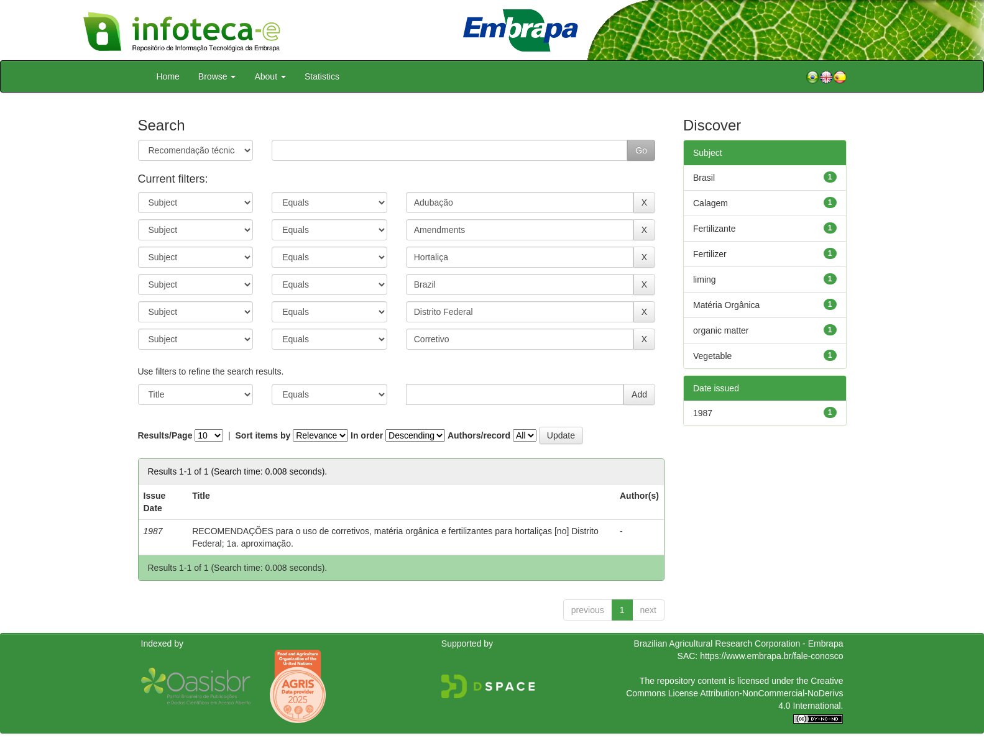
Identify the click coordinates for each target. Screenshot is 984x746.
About (269, 76)
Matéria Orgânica (726, 305)
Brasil (704, 178)
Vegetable (712, 356)
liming (704, 279)
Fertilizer (710, 254)
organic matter (720, 330)
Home (168, 76)
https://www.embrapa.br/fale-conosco (771, 656)
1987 (702, 413)
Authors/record (479, 435)
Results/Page (165, 435)
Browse (217, 76)
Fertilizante (714, 229)
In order (367, 435)
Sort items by (263, 435)
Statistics (322, 76)
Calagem (710, 203)
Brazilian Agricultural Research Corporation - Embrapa (739, 643)
